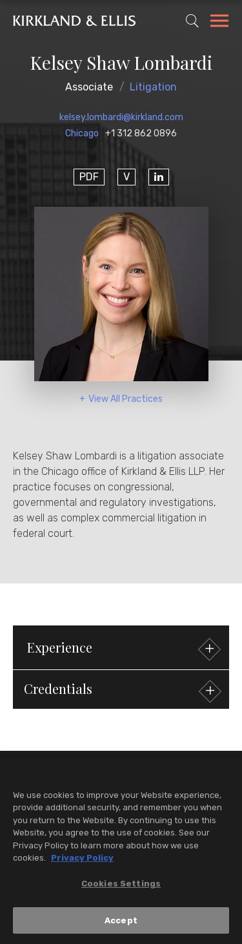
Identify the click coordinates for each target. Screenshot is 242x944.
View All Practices (125, 398)
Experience (122, 649)
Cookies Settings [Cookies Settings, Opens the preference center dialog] (121, 887)
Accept (121, 923)
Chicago (82, 133)
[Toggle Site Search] (192, 20)
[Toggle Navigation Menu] (219, 22)
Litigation (153, 87)
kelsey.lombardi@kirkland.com (121, 117)
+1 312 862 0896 (141, 133)
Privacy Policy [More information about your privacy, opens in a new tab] (82, 861)
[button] (121, 689)
